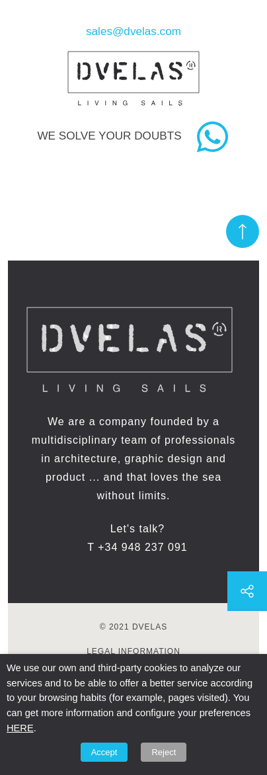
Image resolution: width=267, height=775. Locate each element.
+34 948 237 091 (143, 547)
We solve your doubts (109, 135)
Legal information (133, 651)
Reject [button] (163, 752)
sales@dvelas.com (133, 31)
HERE (20, 728)
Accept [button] (104, 752)
